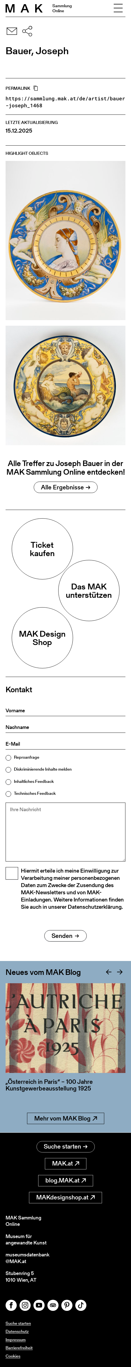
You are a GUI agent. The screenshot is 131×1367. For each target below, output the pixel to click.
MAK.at (65, 1163)
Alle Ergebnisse (65, 487)
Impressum (16, 1340)
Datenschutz (17, 1331)
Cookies (13, 1356)
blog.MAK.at (65, 1180)
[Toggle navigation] (118, 8)
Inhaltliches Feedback (34, 781)
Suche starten (66, 1146)
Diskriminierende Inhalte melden (43, 769)
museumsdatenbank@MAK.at (27, 1257)
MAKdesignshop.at (65, 1197)
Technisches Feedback (35, 793)
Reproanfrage (26, 757)
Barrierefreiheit (19, 1348)
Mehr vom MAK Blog (65, 1118)
